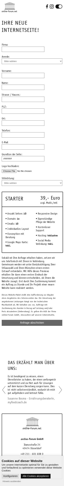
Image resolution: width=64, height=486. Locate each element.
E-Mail (5, 142)
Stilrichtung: (8, 178)
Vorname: (7, 70)
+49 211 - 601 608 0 (32, 454)
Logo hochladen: (10, 166)
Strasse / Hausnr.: (11, 94)
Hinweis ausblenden (12, 481)
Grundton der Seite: (12, 154)
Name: (5, 82)
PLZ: (4, 106)
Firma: (5, 44)
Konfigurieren (10, 476)
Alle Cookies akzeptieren (36, 476)
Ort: (4, 118)
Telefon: (6, 130)
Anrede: (6, 56)
